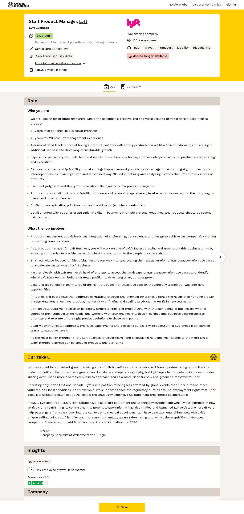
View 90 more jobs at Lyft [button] (75, 484)
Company (130, 87)
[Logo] (18, 4)
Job (109, 87)
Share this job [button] (39, 484)
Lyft (83, 21)
